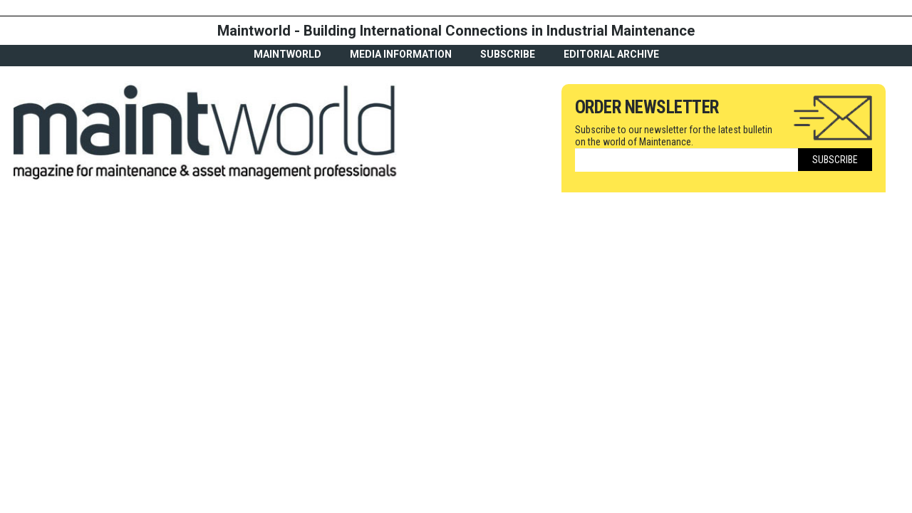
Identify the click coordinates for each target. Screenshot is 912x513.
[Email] (686, 160)
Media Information (401, 54)
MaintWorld (287, 54)
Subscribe (507, 54)
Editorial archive (611, 54)
